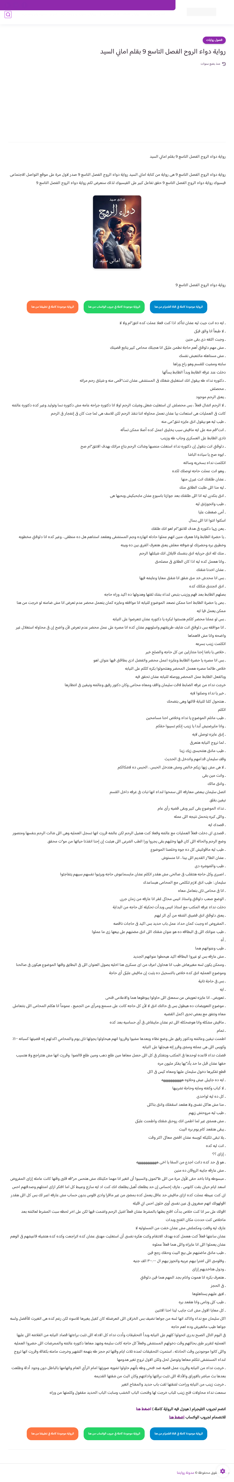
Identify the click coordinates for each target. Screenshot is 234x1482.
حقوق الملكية (146, 5)
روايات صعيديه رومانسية (74, 18)
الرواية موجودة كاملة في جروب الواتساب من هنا (114, 306)
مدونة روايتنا (185, 1473)
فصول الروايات (150, 18)
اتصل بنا (165, 5)
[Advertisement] (117, 101)
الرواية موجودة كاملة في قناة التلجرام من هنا (178, 306)
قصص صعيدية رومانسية (35, 18)
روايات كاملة (127, 18)
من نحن (127, 5)
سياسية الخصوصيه (79, 5)
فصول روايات (214, 40)
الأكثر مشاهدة (105, 18)
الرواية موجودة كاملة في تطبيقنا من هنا (52, 306)
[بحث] (8, 18)
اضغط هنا (176, 1417)
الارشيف (57, 5)
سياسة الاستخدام (106, 5)
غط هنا (141, 1409)
